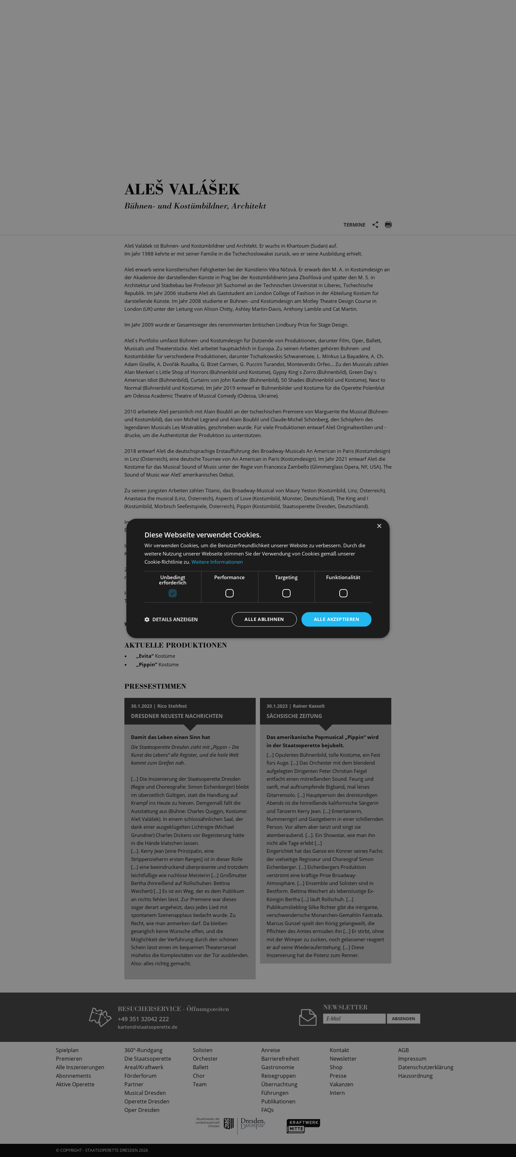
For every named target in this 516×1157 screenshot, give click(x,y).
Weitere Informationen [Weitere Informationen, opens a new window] (217, 561)
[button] (171, 619)
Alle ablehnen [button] (264, 619)
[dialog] (258, 578)
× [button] (378, 526)
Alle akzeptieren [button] (336, 619)
